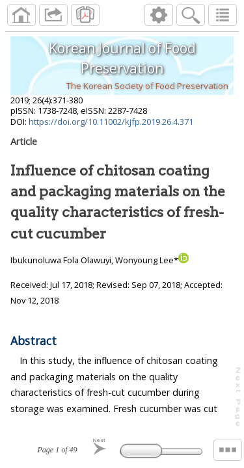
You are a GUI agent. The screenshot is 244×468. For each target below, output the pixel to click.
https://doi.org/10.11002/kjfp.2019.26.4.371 (111, 121)
